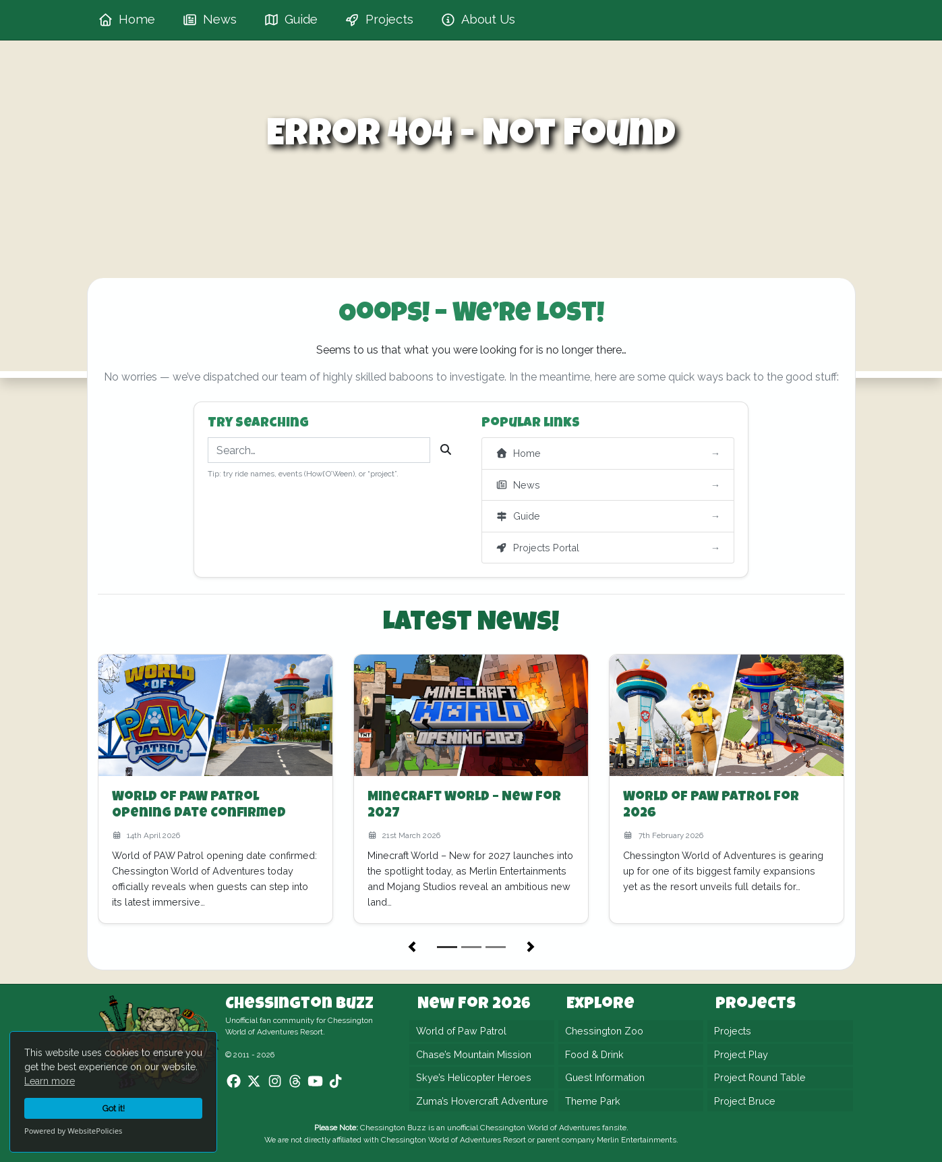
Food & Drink (594, 1054)
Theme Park (592, 1101)
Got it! (113, 1108)
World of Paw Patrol (461, 1030)
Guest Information (605, 1077)
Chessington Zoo (604, 1030)
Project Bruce (744, 1101)
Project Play (741, 1054)
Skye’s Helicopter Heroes (473, 1077)
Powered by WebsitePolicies (73, 1131)
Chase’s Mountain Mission (473, 1054)
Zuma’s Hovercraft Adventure (482, 1101)
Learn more (49, 1081)
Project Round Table (760, 1077)
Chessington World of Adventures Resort (453, 1139)
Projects (732, 1030)
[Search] (445, 450)
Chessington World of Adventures (540, 1127)
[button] (412, 947)
